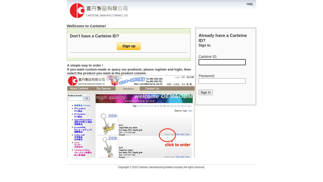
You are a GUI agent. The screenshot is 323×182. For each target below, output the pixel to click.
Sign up (128, 46)
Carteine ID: (208, 57)
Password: (207, 76)
